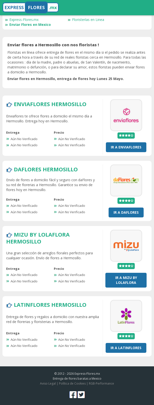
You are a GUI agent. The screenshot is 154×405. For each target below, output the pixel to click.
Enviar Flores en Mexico (28, 24)
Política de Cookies (72, 383)
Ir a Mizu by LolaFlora (126, 280)
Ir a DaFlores (126, 212)
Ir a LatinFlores (126, 347)
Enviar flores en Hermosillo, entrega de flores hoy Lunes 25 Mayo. (65, 78)
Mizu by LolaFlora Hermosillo (38, 238)
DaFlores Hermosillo (46, 169)
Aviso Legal (48, 383)
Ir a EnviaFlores (126, 147)
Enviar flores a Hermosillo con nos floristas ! (53, 45)
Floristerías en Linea (86, 19)
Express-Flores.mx (21, 19)
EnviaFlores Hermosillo (50, 104)
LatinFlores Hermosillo (50, 304)
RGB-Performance (101, 383)
